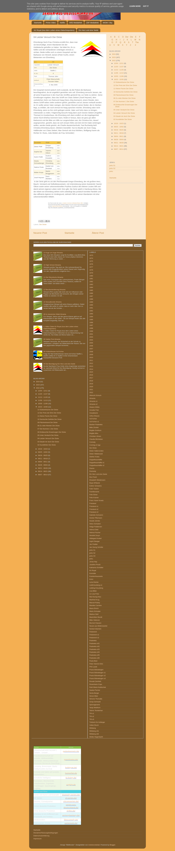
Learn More (135, 6)
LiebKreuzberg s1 (95, 585)
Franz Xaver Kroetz (96, 500)
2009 (91, 354)
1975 (91, 261)
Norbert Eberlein (95, 629)
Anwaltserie (93, 413)
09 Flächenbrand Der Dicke (123, 95)
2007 (91, 349)
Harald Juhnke (94, 521)
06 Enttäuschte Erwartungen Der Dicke (52, 432)
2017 (91, 378)
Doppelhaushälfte (95, 460)
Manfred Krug (94, 600)
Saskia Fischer (94, 690)
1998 (91, 328)
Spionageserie (94, 705)
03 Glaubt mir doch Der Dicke (124, 116)
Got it (146, 6)
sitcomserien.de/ (71, 801)
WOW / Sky (107, 23)
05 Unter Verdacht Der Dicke (124, 110)
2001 (91, 334)
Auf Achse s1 (94, 422)
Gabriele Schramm (96, 515)
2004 (91, 340)
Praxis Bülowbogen (96, 670)
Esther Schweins (95, 486)
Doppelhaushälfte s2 (96, 465)
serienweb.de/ (71, 823)
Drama (91, 468)
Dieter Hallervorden (96, 451)
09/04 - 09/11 (119, 136)
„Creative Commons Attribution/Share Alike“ (72, 203)
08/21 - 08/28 (119, 143)
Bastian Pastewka (95, 424)
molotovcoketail (94, 845)
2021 (91, 389)
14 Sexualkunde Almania (52, 302)
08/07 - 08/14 (119, 149)
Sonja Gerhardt (95, 702)
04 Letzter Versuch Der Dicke (124, 113)
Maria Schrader (95, 611)
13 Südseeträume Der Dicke (124, 82)
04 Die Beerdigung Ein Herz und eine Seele (59, 364)
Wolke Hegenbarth (96, 737)
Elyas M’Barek (94, 483)
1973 (91, 255)
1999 (91, 331)
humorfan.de (71, 773)
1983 (91, 284)
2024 (114, 54)
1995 (91, 319)
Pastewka (93, 640)
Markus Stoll (93, 614)
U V (112, 45)
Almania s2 (93, 404)
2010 (91, 357)
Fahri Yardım (94, 489)
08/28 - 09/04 (119, 139)
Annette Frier (94, 410)
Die (131, 37)
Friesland (92, 503)
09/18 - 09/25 (119, 130)
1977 (91, 267)
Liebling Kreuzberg (96, 588)
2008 (91, 352)
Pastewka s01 (94, 643)
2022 (114, 60)
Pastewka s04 (94, 652)
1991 (91, 308)
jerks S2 (112, 168)
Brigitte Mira (93, 433)
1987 (91, 296)
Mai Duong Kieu (95, 597)
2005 (91, 343)
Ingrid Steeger (94, 541)
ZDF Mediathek (92, 23)
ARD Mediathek (75, 23)
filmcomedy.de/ (71, 820)
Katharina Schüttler (96, 567)
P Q (119, 42)
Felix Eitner (93, 495)
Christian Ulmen (95, 436)
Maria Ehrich (94, 608)
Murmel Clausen (95, 623)
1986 (91, 293)
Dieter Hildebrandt (96, 454)
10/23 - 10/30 (119, 79)
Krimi (91, 579)
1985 (91, 290)
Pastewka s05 (94, 655)
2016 (91, 375)
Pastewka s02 (94, 646)
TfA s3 (91, 719)
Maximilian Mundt (95, 617)
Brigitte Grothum (95, 430)
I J (122, 40)
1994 (91, 317)
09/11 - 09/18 (119, 133)
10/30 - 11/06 (119, 76)
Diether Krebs (94, 457)
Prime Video (51, 23)
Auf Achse (93, 419)
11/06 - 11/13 (119, 73)
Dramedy (92, 471)
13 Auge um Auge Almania (53, 253)
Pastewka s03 (94, 649)
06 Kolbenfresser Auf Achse (53, 351)
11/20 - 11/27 (119, 67)
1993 (91, 314)
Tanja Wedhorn (95, 707)
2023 (114, 57)
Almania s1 (93, 401)
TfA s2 (91, 716)
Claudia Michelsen (96, 439)
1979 (91, 273)
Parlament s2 (94, 638)
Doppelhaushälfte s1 (96, 462)
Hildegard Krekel (95, 538)
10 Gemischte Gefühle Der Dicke (125, 92)
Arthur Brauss (94, 416)
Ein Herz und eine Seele (88, 30)
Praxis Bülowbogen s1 (97, 673)
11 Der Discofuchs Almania (53, 277)
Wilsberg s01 (94, 731)
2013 (91, 366)
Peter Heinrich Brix (96, 664)
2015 (91, 372)
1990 (91, 305)
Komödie (92, 573)
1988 (91, 299)
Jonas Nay (93, 562)
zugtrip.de (71, 785)
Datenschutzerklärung (41, 836)
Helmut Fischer (95, 532)
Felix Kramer (94, 497)
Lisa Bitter (93, 591)
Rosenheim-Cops (95, 684)
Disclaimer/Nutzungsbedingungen (45, 833)
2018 (91, 381)
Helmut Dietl (93, 530)
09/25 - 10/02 (119, 127)
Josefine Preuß (95, 565)
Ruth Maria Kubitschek (97, 687)
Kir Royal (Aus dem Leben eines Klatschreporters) (54, 30)
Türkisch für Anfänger (97, 722)
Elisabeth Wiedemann (97, 480)
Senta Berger (94, 693)
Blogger (112, 845)
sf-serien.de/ (71, 798)
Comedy (92, 442)
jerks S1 (112, 165)
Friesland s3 (93, 512)
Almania (92, 398)
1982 (91, 281)
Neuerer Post (40, 233)
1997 (91, 325)
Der (126, 37)
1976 (91, 264)
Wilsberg (92, 728)
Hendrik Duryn (94, 535)
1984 (91, 287)
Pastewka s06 (94, 658)
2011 (91, 360)
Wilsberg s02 (94, 734)
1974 (91, 258)
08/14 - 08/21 (119, 146)
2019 (91, 384)
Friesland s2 (93, 509)
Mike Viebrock (94, 620)
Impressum (37, 839)
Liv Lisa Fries (94, 594)
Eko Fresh (93, 477)
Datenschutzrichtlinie (57, 206)
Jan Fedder (93, 544)
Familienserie (94, 492)
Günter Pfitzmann (95, 518)
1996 (91, 322)
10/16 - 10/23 (119, 123)
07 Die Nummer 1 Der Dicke (124, 101)
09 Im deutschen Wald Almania (54, 314)
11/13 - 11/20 (119, 70)
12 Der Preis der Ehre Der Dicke (125, 85)
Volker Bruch (94, 725)
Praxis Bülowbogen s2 (97, 675)
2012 (91, 363)
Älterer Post (98, 233)
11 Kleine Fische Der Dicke (123, 88)
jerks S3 (92, 556)
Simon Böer (93, 696)
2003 (91, 337)
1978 (91, 270)
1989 (91, 302)
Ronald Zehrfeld (95, 681)
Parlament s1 (94, 635)
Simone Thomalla (95, 699)
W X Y (123, 45)
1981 (91, 279)
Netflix (62, 23)
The (137, 42)
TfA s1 (91, 713)
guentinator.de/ (71, 759)
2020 (91, 387)
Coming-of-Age (95, 445)
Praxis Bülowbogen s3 (97, 678)
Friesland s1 (93, 506)
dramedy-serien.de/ (71, 795)
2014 (91, 369)
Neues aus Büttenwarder (98, 626)
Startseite (38, 23)
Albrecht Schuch (95, 395)
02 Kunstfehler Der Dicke (123, 119)
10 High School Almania (52, 265)
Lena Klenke (94, 582)
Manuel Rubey (94, 603)
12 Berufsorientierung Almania (54, 289)
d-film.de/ (71, 811)
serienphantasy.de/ (71, 815)
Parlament (93, 632)
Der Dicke (42, 224)
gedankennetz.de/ (71, 751)
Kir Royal (92, 570)
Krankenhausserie (96, 576)
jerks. (111, 171)
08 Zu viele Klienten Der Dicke (125, 98)
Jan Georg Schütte (96, 547)
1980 (91, 276)
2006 (91, 346)
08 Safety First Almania (51, 339)
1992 (91, 311)
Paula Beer (93, 661)
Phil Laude (93, 667)
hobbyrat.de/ (71, 768)
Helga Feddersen (95, 527)
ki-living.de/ (71, 778)
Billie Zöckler (94, 427)
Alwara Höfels (94, 407)
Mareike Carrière (95, 605)
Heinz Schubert (95, 524)
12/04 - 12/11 (119, 63)
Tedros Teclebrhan (96, 710)
